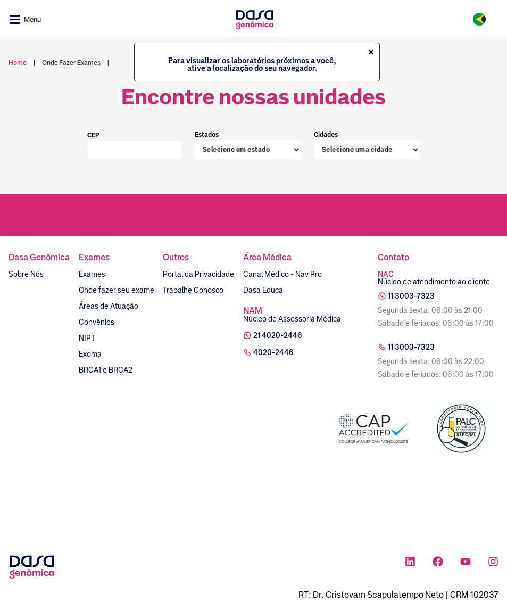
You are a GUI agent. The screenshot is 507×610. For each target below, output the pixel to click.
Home (18, 63)
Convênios (96, 322)
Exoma (90, 354)
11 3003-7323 (411, 296)
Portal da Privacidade (198, 274)
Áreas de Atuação (108, 306)
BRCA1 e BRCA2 (105, 370)
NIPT (87, 338)
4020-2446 (273, 352)
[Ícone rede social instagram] (493, 563)
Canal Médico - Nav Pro (282, 274)
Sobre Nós (26, 274)
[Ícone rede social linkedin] (410, 563)
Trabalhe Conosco (193, 290)
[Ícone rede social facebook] (438, 563)
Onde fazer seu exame (116, 290)
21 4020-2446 (277, 335)
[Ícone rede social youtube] (465, 563)
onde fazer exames (71, 63)
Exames (92, 274)
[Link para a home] (254, 19)
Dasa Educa (263, 290)
